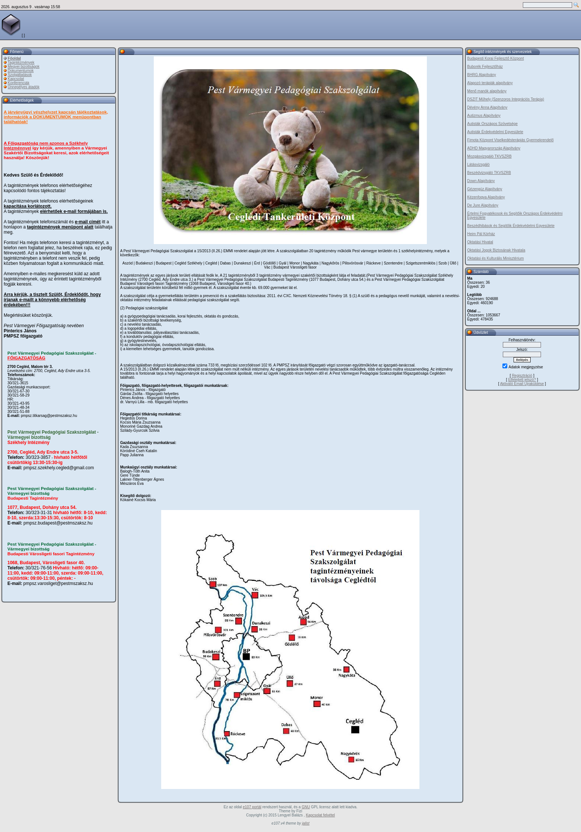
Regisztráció (522, 376)
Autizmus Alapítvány (484, 116)
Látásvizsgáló (478, 164)
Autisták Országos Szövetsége (492, 124)
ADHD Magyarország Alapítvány (493, 148)
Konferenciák (18, 83)
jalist (305, 823)
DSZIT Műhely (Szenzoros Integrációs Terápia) (505, 99)
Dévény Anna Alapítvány (487, 107)
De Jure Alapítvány (482, 205)
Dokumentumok (21, 71)
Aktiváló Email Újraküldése (522, 384)
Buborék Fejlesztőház (485, 67)
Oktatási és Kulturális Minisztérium (495, 258)
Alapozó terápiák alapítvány (490, 83)
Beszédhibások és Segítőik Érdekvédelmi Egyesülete (511, 226)
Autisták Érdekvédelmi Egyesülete (495, 132)
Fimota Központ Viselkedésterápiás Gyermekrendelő (510, 140)
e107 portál (252, 807)
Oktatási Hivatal (480, 242)
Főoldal (14, 58)
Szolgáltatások (20, 75)
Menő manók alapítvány (487, 91)
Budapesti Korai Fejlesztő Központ (495, 58)
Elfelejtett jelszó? (522, 380)
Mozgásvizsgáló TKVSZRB (489, 156)
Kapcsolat (16, 79)
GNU (306, 807)
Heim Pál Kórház (481, 234)
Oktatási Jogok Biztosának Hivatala (496, 250)
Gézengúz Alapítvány (484, 189)
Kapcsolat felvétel (320, 815)
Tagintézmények (21, 62)
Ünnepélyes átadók (24, 87)
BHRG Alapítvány (481, 75)
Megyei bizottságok (24, 67)
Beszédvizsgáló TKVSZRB (489, 173)
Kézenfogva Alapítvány (486, 197)
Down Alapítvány (481, 181)
